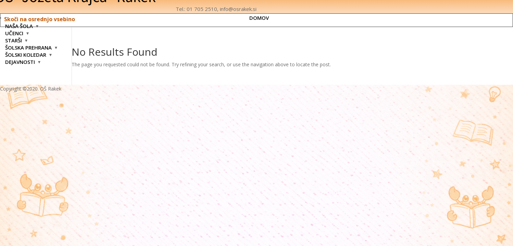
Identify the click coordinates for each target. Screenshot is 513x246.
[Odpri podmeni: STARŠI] (26, 40)
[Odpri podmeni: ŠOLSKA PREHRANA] (56, 47)
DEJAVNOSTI (20, 61)
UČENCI (14, 33)
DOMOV (259, 17)
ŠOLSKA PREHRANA (28, 47)
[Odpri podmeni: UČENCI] (27, 33)
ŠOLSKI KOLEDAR (25, 54)
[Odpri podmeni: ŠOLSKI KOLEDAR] (50, 54)
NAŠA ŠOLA (19, 26)
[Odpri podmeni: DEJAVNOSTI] (39, 61)
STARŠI (13, 40)
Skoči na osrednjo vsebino (39, 19)
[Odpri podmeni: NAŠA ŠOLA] (37, 26)
